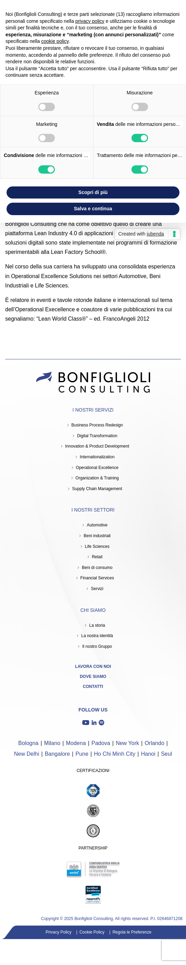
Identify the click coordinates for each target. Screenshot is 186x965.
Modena (76, 743)
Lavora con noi (93, 666)
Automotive (97, 525)
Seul (166, 754)
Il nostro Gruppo (97, 646)
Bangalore (57, 754)
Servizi (97, 588)
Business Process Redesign (97, 425)
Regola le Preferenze (131, 932)
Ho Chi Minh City (114, 754)
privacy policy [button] (89, 21)
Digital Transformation (97, 435)
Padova (100, 743)
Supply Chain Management (97, 488)
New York (127, 743)
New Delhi (26, 754)
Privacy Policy (58, 932)
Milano (52, 743)
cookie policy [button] (55, 41)
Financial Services (97, 578)
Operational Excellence (97, 467)
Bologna (28, 743)
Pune (82, 754)
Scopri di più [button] (93, 192)
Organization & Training (97, 478)
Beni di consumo (97, 567)
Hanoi (148, 754)
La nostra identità (97, 635)
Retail (97, 556)
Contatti (93, 686)
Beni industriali (97, 535)
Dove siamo (93, 676)
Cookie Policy (92, 932)
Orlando (154, 743)
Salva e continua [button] (93, 208)
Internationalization (97, 456)
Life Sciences (97, 546)
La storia (97, 625)
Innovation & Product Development (97, 446)
